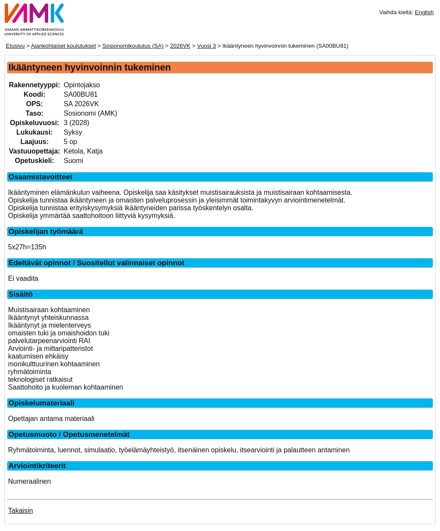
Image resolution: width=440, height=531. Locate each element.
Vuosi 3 (206, 46)
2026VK (180, 46)
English (424, 12)
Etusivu (15, 46)
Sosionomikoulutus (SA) (132, 46)
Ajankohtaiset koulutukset (63, 46)
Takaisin (20, 510)
